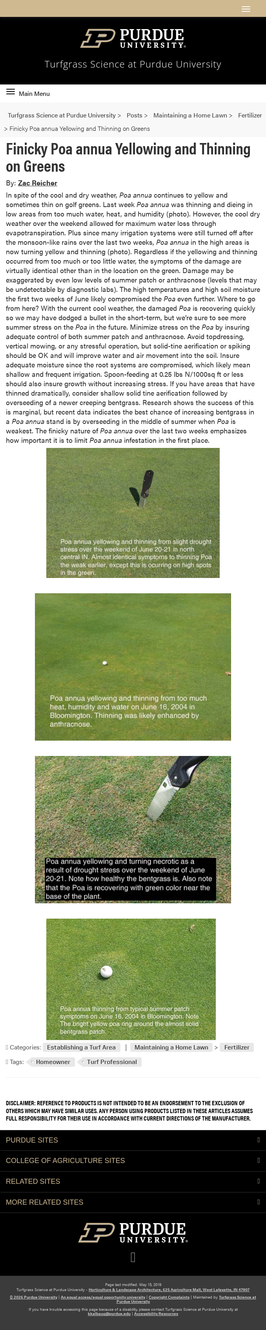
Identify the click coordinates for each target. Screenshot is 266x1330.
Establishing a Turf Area (81, 1047)
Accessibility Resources (156, 1313)
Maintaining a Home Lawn (171, 1047)
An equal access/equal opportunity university (103, 1297)
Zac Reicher (37, 182)
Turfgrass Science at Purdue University (133, 64)
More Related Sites (133, 1202)
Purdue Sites (133, 1140)
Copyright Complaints (169, 1297)
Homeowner (53, 1062)
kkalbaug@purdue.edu (109, 1313)
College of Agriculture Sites (133, 1161)
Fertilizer (237, 1047)
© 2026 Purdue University (33, 1297)
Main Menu (28, 93)
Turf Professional (112, 1062)
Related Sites (133, 1181)
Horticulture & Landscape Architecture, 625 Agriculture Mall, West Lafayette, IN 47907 (169, 1289)
